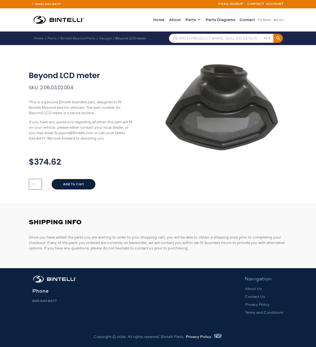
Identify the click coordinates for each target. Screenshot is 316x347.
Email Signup (230, 4)
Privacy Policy (257, 305)
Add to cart (74, 184)
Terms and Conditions (264, 313)
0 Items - (270, 20)
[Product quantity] (35, 184)
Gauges (105, 38)
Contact (255, 4)
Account (275, 4)
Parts (193, 19)
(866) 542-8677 (48, 4)
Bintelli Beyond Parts (77, 38)
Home (158, 19)
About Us (253, 289)
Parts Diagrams (220, 19)
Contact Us (255, 296)
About (175, 19)
